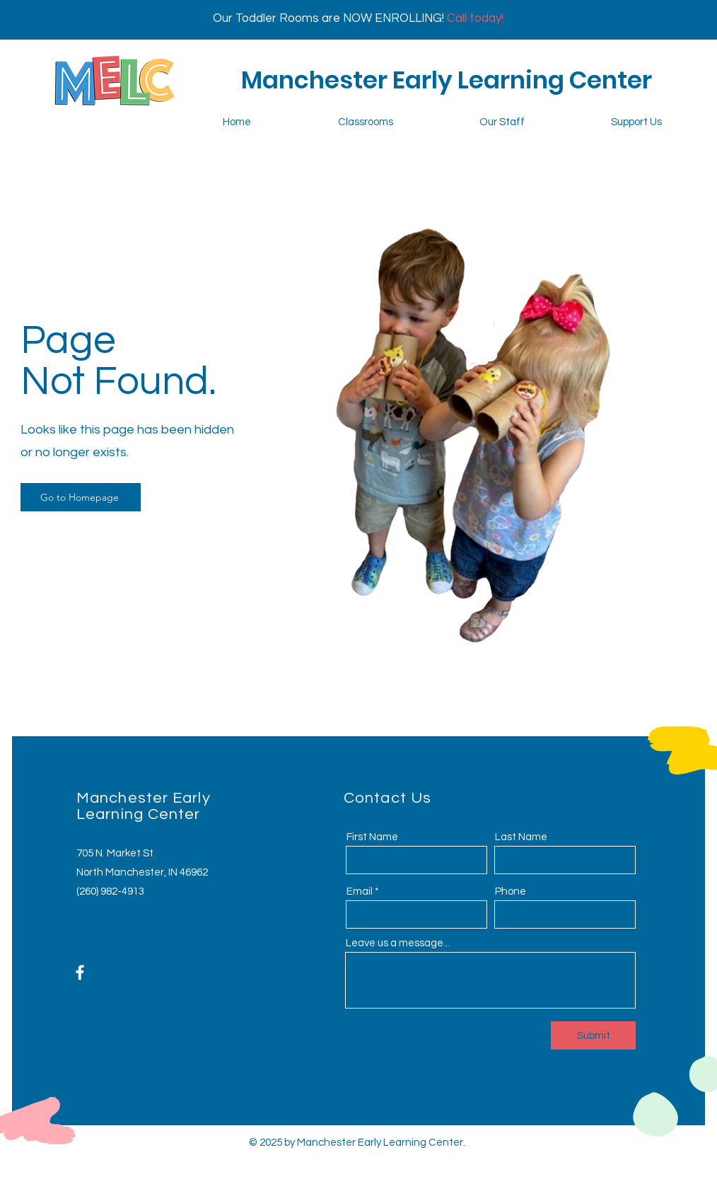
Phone (510, 891)
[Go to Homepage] (81, 497)
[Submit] (593, 1035)
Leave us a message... (398, 943)
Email (359, 891)
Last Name (521, 837)
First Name (372, 837)
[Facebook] (80, 972)
